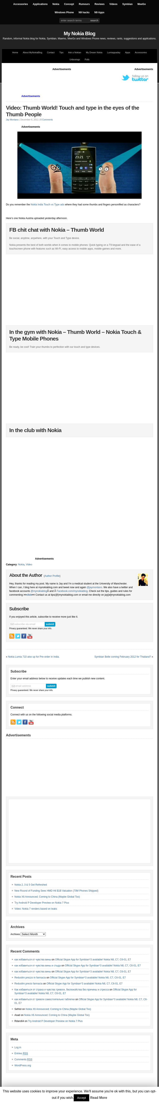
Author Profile (52, 575)
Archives (15, 934)
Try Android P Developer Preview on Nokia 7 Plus (41, 902)
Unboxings (75, 59)
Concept (69, 4)
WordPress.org (22, 1065)
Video (29, 564)
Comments (23, 1059)
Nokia (55, 4)
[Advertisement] (81, 80)
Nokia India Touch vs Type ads (48, 204)
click (29, 594)
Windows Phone (64, 12)
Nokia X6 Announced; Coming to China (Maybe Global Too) (47, 896)
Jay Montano (12, 119)
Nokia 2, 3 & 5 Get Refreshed (30, 884)
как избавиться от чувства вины (32, 959)
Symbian (127, 4)
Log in (17, 1047)
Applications (40, 4)
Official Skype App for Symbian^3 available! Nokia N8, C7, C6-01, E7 (93, 959)
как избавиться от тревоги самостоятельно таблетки (44, 999)
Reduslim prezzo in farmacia (30, 977)
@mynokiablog (39, 591)
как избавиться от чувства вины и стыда (37, 965)
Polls (87, 59)
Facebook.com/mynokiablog (72, 591)
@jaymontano (94, 587)
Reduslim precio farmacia (28, 983)
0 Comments (46, 119)
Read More (98, 1097)
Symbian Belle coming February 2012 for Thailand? (122, 656)
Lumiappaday (113, 52)
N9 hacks (84, 12)
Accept (81, 1097)
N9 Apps (99, 12)
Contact (51, 52)
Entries (21, 1053)
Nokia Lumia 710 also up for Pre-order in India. (34, 656)
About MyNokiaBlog (32, 52)
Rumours (84, 4)
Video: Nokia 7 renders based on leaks (35, 908)
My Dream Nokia (94, 52)
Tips (61, 52)
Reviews (100, 4)
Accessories (20, 4)
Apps (127, 52)
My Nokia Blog (79, 33)
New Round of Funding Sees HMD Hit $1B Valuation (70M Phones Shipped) (56, 890)
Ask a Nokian (74, 52)
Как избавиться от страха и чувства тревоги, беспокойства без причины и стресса (61, 989)
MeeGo (141, 4)
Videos (113, 4)
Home (15, 52)
